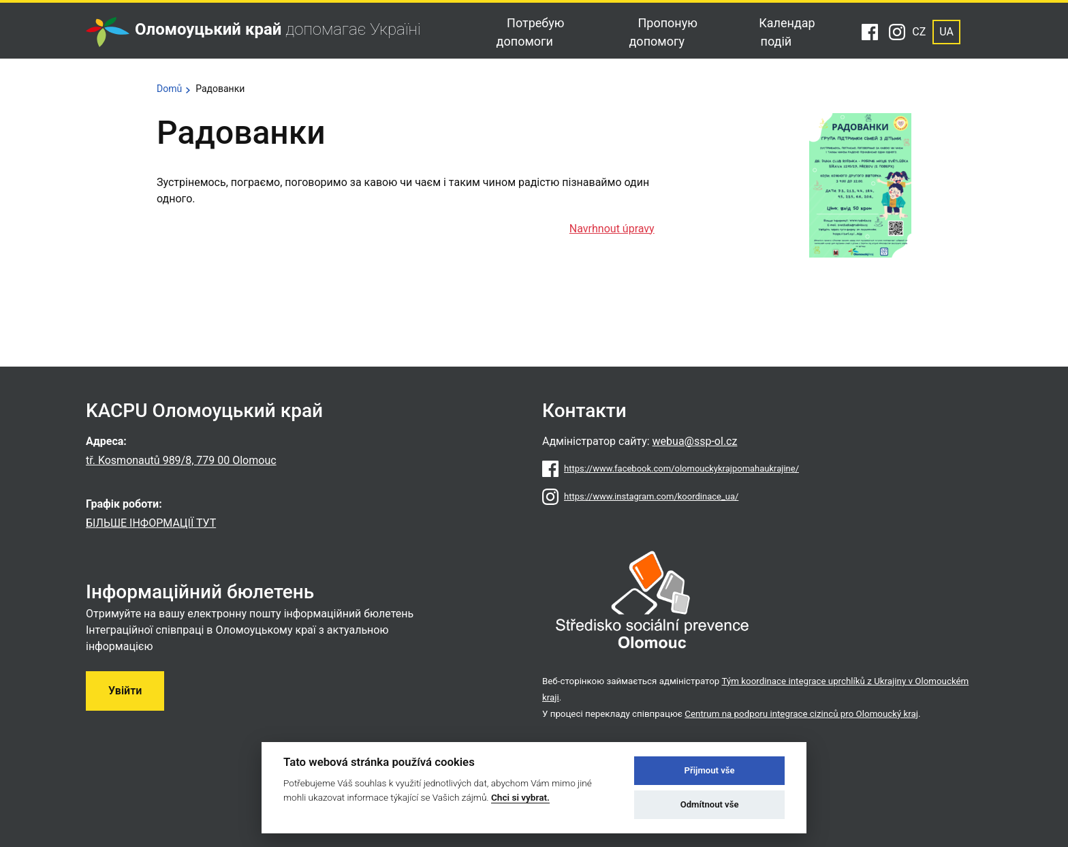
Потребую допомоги (531, 32)
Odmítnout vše (709, 804)
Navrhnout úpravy (612, 228)
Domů (169, 88)
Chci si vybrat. (520, 797)
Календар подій (787, 32)
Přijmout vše (710, 770)
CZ (919, 31)
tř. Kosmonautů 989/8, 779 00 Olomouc (181, 460)
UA (946, 31)
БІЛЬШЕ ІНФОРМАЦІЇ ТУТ (151, 523)
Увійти (125, 690)
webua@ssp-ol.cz (695, 441)
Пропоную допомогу (663, 32)
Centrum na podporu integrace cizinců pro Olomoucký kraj (801, 714)
